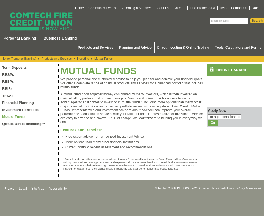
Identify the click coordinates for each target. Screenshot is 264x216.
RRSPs (8, 75)
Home (79, 8)
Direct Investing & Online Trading (183, 47)
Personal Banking (20, 38)
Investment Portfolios (20, 110)
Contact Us (239, 8)
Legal (23, 188)
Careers (179, 8)
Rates (256, 8)
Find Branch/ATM (202, 8)
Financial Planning (18, 103)
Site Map (37, 188)
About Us (162, 8)
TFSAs (7, 96)
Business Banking (60, 38)
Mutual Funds (103, 58)
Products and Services (95, 47)
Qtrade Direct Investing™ (23, 124)
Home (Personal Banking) (19, 58)
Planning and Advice (135, 47)
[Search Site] (229, 21)
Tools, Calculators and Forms (238, 47)
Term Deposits (14, 67)
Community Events (102, 8)
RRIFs (7, 89)
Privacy (9, 188)
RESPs (8, 81)
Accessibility (58, 188)
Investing (83, 58)
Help (223, 8)
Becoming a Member (135, 8)
